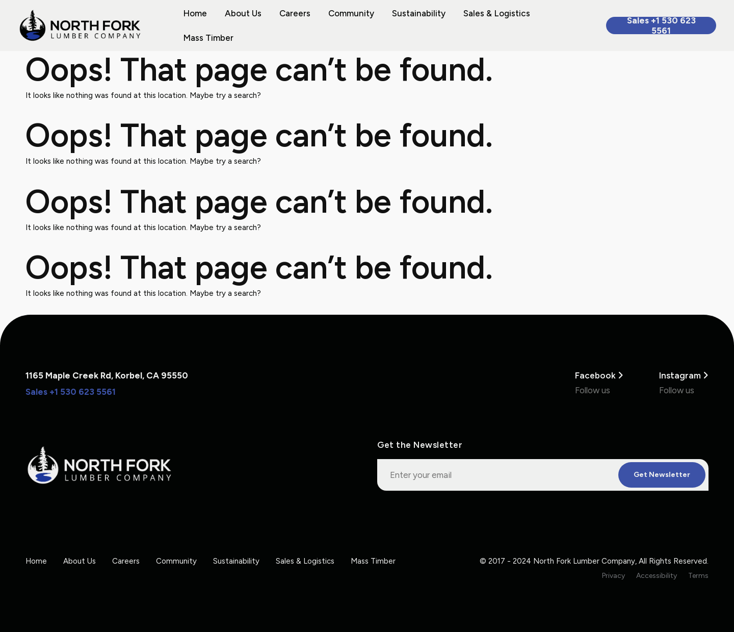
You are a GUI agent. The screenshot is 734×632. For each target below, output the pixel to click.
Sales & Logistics (496, 13)
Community (351, 13)
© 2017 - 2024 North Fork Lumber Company (557, 561)
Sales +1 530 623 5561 (661, 25)
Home (195, 13)
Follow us (592, 390)
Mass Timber (208, 38)
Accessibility (656, 575)
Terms (698, 575)
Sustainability (418, 13)
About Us (243, 13)
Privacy (613, 575)
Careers (294, 13)
